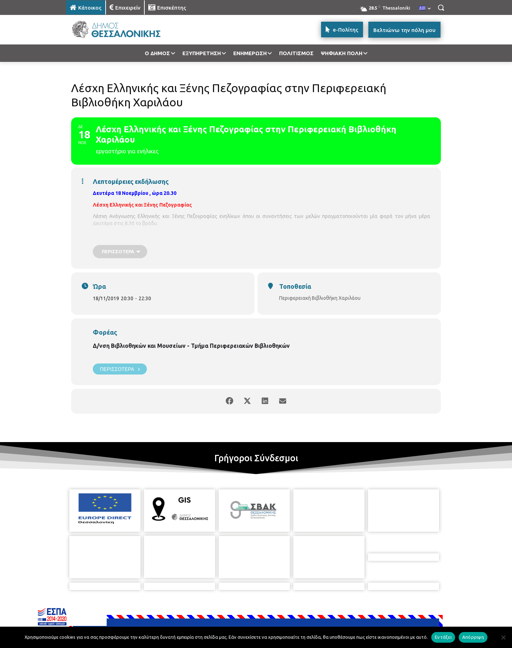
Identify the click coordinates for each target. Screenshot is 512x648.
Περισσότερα (120, 369)
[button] (441, 7)
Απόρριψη (473, 636)
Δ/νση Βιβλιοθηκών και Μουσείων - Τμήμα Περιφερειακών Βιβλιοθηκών (191, 345)
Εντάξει (443, 636)
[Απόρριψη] (503, 637)
